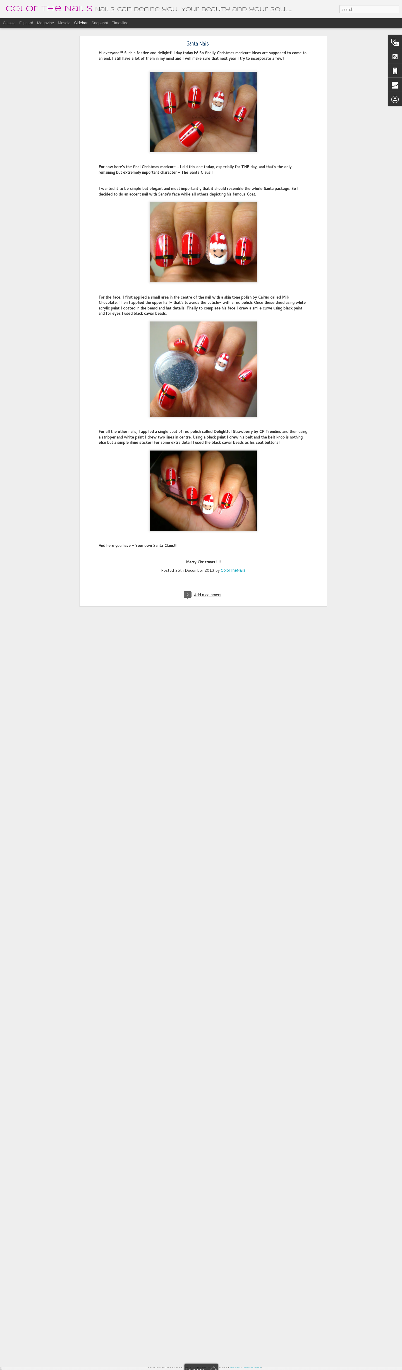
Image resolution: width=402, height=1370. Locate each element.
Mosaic (64, 23)
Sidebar (81, 23)
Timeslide (120, 23)
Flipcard (26, 23)
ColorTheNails (233, 496)
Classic (9, 23)
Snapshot (100, 23)
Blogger (235, 1366)
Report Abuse (252, 1366)
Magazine (45, 23)
